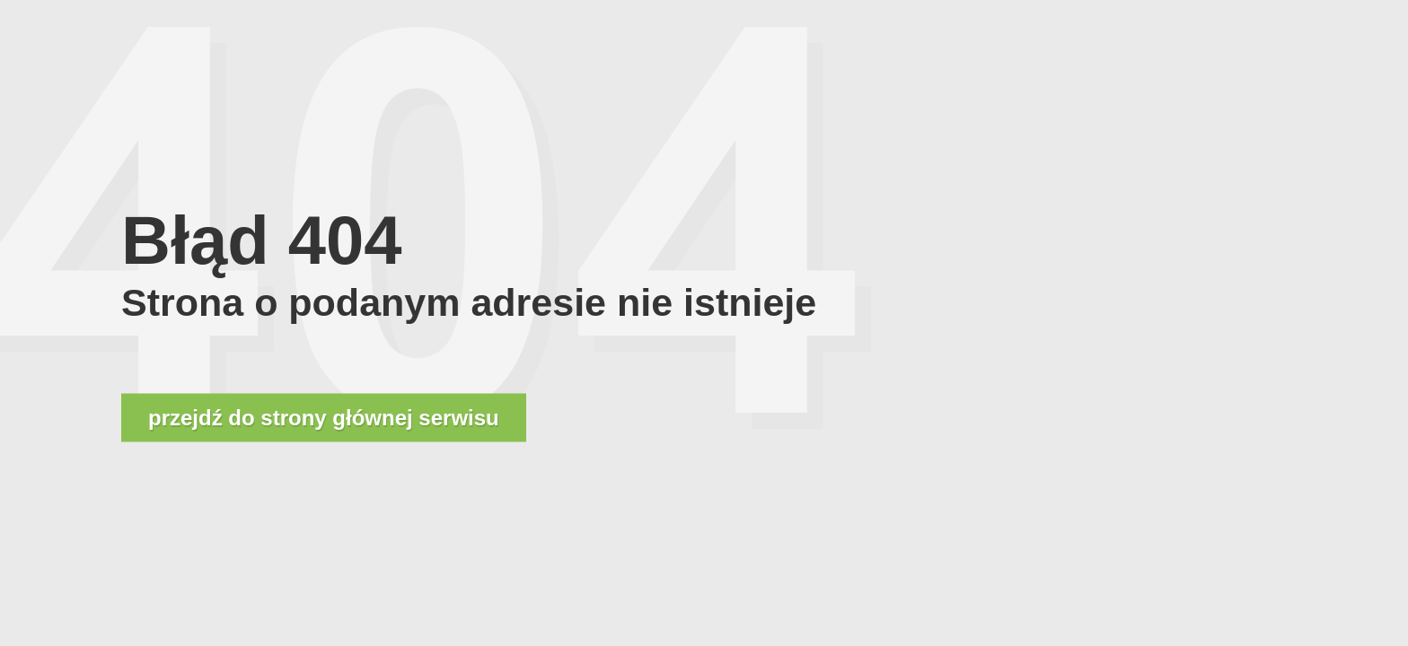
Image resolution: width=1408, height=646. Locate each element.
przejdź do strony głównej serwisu (323, 418)
